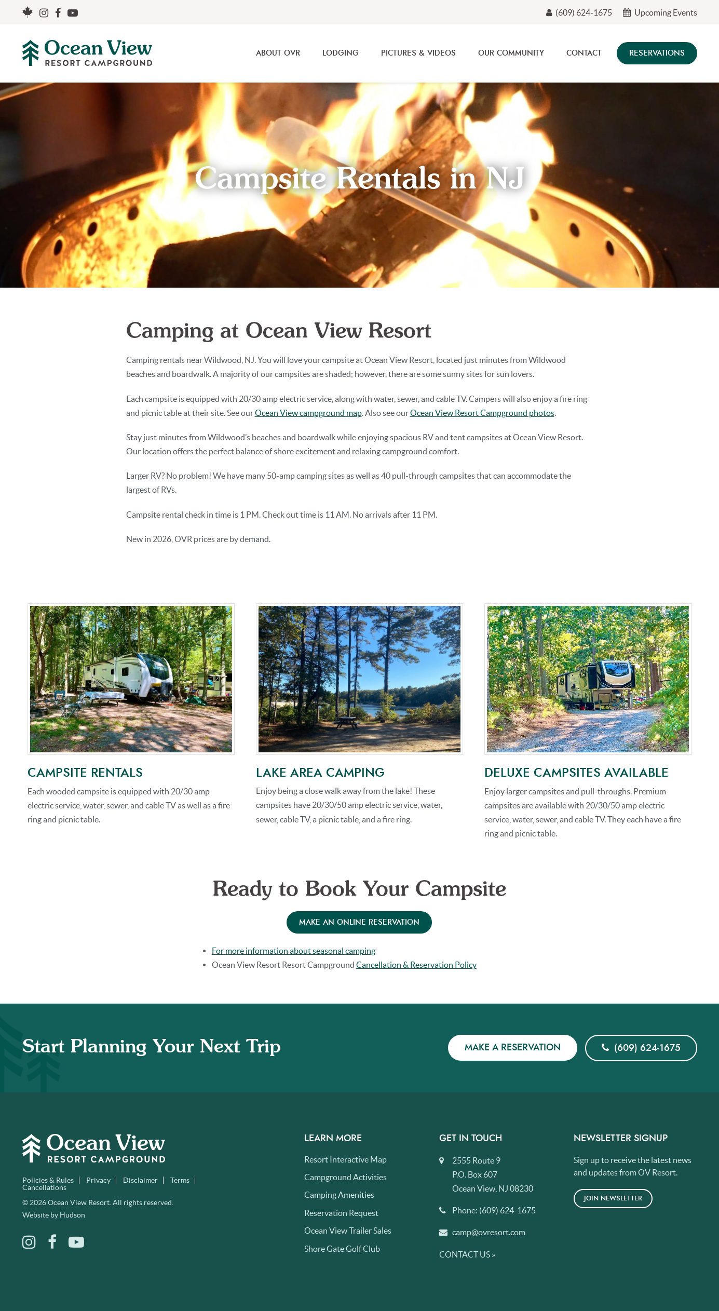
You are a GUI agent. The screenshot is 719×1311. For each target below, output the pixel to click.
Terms (179, 1180)
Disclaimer (140, 1180)
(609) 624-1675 (579, 12)
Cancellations (44, 1187)
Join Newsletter (613, 1198)
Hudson (72, 1215)
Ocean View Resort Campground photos (482, 412)
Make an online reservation (359, 922)
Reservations (657, 53)
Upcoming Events (660, 12)
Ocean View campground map (308, 412)
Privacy (98, 1180)
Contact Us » (467, 1254)
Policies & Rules (48, 1180)
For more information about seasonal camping (293, 950)
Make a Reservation (513, 1047)
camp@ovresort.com (488, 1232)
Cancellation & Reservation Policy (416, 964)
